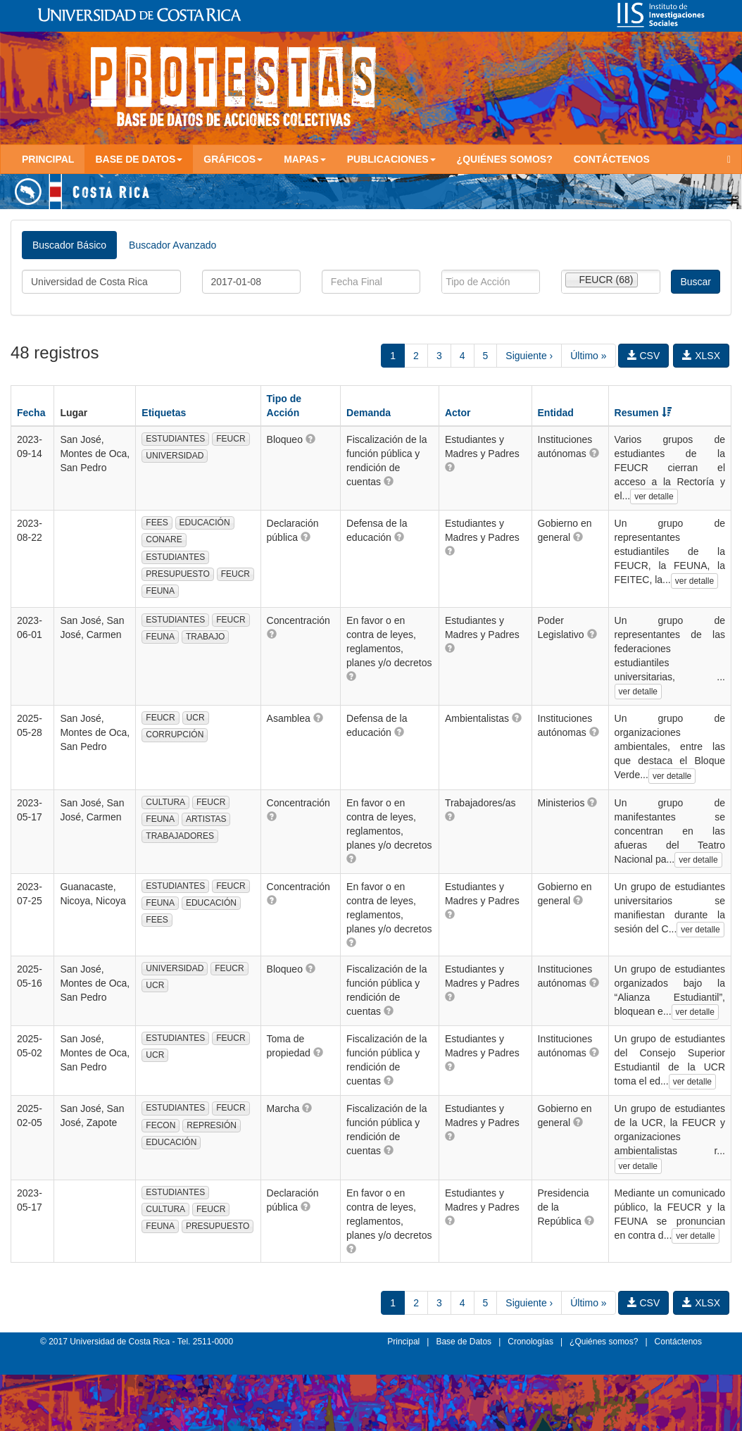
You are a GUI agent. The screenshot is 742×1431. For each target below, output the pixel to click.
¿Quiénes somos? (505, 159)
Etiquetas (164, 412)
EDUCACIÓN (205, 522)
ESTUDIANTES (175, 439)
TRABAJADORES (180, 836)
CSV (643, 355)
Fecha (31, 412)
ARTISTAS (206, 819)
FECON (160, 1125)
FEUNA (160, 591)
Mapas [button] (305, 159)
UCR (196, 718)
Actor (458, 412)
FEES (157, 522)
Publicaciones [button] (391, 159)
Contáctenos (612, 159)
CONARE (164, 539)
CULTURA (165, 802)
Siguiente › (529, 355)
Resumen (643, 412)
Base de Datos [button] (138, 159)
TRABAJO (205, 637)
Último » (588, 355)
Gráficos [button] (233, 159)
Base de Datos (463, 1341)
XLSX (701, 355)
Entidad (556, 412)
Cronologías (530, 1341)
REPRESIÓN (212, 1125)
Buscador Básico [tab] (69, 245)
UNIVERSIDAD (174, 456)
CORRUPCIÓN (174, 734)
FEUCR (230, 439)
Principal (48, 159)
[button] (310, 439)
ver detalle (653, 496)
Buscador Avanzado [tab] (172, 245)
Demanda (368, 412)
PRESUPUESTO (177, 574)
